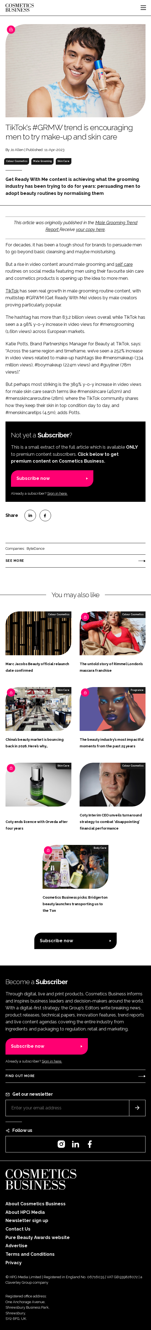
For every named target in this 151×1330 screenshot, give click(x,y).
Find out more (20, 1076)
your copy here (90, 229)
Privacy (13, 1262)
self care (124, 264)
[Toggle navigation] (143, 8)
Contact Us (17, 1229)
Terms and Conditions (30, 1254)
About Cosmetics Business (35, 1203)
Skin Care (63, 161)
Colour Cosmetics (16, 161)
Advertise (16, 1245)
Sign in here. (57, 493)
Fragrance (137, 690)
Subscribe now (33, 478)
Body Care (100, 848)
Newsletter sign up (26, 1220)
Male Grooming (42, 161)
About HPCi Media (25, 1212)
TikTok (12, 291)
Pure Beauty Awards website (37, 1237)
